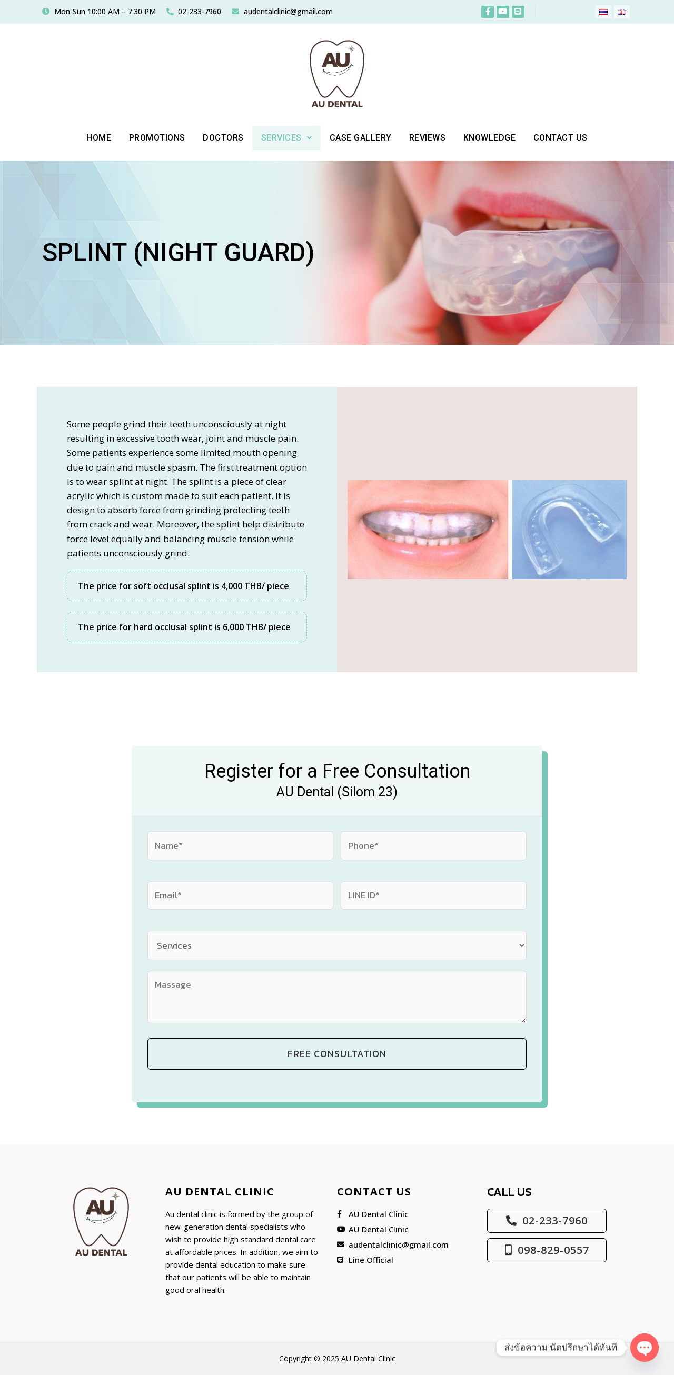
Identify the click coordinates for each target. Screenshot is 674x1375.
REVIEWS (433, 138)
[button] (283, 138)
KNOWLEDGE (499, 138)
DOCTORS (216, 138)
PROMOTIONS (147, 138)
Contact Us (574, 138)
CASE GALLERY (361, 138)
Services (283, 138)
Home (85, 138)
